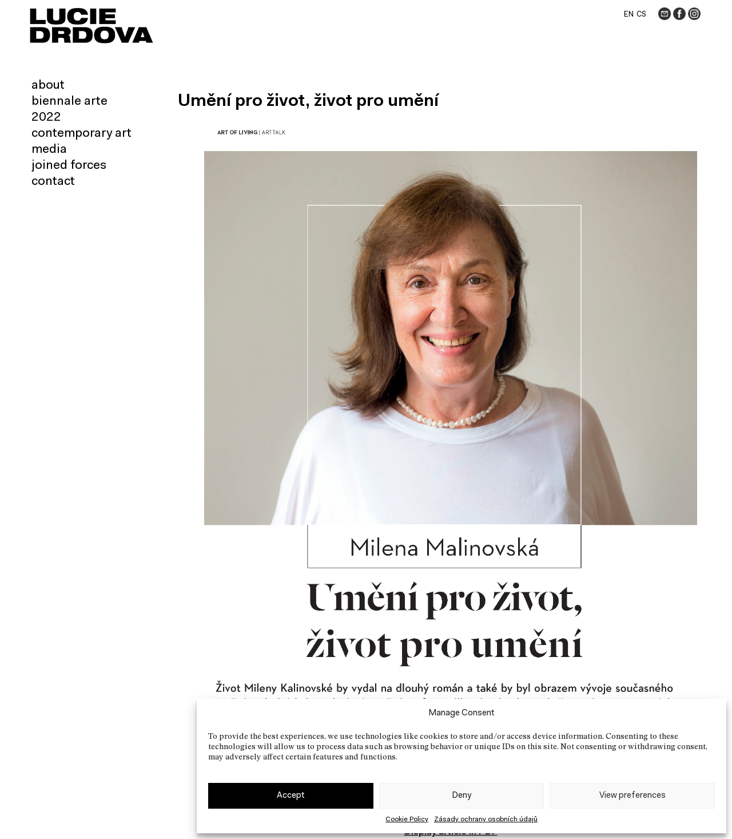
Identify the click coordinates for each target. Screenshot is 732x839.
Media (49, 150)
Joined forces (68, 166)
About (48, 86)
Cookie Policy (406, 819)
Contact (53, 182)
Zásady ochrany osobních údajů (486, 819)
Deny (461, 795)
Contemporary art (81, 134)
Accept (291, 795)
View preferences (632, 795)
